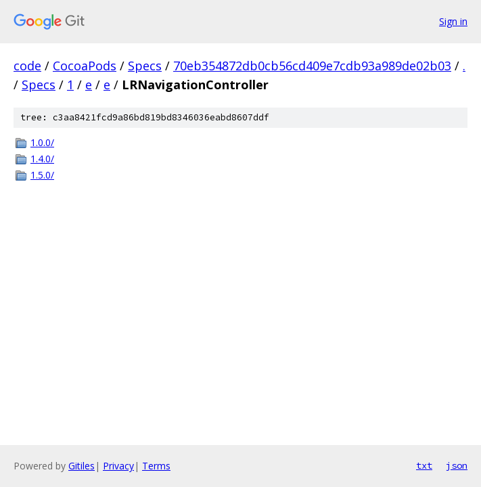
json (456, 465)
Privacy (118, 465)
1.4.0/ (42, 158)
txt (424, 465)
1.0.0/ (42, 142)
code (27, 65)
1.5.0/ (42, 174)
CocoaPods (84, 65)
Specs (145, 65)
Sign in (453, 21)
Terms (156, 465)
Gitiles (81, 465)
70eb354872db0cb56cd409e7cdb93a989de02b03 (312, 65)
